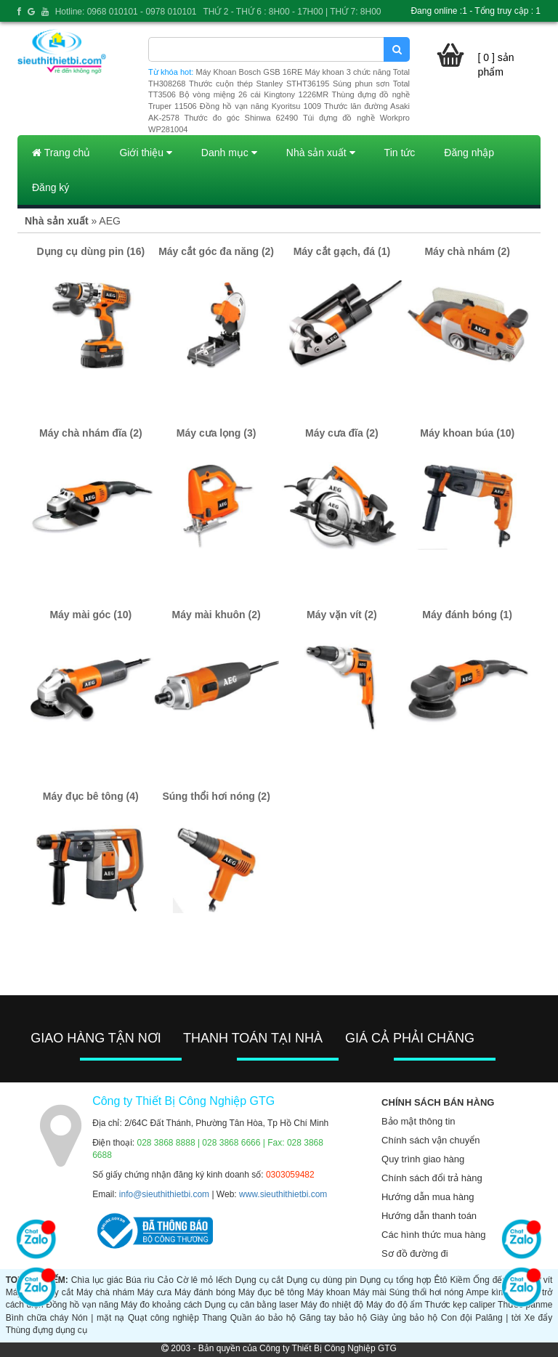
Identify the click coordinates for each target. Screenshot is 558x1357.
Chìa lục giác (97, 1280)
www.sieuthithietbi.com (283, 1194)
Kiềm (460, 1280)
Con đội (456, 1318)
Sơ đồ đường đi (414, 1253)
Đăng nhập (469, 152)
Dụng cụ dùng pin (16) (90, 251)
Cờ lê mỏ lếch (204, 1280)
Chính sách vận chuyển (430, 1140)
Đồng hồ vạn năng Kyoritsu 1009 (260, 106)
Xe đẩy (538, 1318)
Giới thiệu (145, 152)
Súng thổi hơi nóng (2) (216, 796)
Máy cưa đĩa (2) (342, 433)
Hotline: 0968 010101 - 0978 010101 (126, 12)
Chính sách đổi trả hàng (431, 1177)
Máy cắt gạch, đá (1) (342, 251)
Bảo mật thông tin (418, 1121)
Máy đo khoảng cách (161, 1305)
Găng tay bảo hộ (333, 1318)
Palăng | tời (498, 1318)
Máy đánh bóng (204, 1292)
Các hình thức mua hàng (433, 1234)
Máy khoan (328, 1292)
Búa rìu (140, 1280)
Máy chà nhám (105, 1292)
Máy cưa (154, 1292)
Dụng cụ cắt (259, 1280)
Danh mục (229, 152)
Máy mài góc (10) (90, 614)
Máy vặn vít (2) (342, 614)
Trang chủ (61, 152)
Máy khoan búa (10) (467, 433)
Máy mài (370, 1292)
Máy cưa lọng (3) (216, 433)
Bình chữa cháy (37, 1318)
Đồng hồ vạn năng (82, 1305)
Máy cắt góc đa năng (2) (216, 251)
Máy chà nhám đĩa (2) (90, 433)
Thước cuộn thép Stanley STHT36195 (259, 83)
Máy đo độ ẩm (394, 1305)
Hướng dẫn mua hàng (427, 1196)
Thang (214, 1318)
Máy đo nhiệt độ (332, 1305)
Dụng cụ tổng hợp (395, 1280)
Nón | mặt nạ (98, 1318)
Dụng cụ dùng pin (321, 1280)
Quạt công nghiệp (163, 1318)
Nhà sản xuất (320, 152)
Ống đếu (490, 1280)
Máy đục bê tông (271, 1292)
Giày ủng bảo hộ (404, 1318)
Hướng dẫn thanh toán (429, 1215)
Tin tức (400, 152)
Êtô (440, 1280)
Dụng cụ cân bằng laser (252, 1305)
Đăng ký (50, 187)
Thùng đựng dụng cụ (46, 1330)
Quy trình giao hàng (422, 1159)
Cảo (166, 1280)
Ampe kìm (486, 1292)
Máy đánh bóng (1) (467, 614)
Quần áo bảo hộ (263, 1318)
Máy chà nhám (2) (466, 251)
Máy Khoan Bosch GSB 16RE (249, 72)
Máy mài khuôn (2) (216, 614)
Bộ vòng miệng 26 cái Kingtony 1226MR (253, 94)
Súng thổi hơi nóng (426, 1292)
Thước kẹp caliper (460, 1305)
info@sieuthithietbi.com (164, 1194)
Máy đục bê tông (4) (91, 796)
